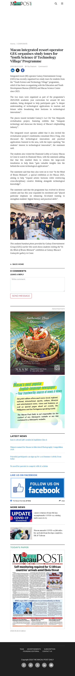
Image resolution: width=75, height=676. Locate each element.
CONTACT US (47, 651)
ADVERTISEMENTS (34, 649)
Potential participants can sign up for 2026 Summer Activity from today (35, 458)
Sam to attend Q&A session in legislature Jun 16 (28, 440)
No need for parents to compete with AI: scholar (29, 466)
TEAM (22, 649)
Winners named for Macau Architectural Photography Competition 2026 (36, 448)
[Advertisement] (37, 23)
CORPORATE (22, 44)
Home (12, 44)
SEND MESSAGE (21, 296)
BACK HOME (17, 264)
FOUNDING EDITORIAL (31, 651)
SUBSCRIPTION (49, 649)
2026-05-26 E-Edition (18, 631)
